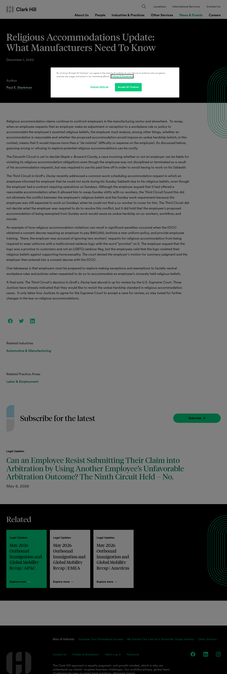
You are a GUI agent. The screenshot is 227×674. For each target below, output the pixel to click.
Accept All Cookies (128, 87)
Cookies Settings (99, 86)
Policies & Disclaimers (122, 76)
